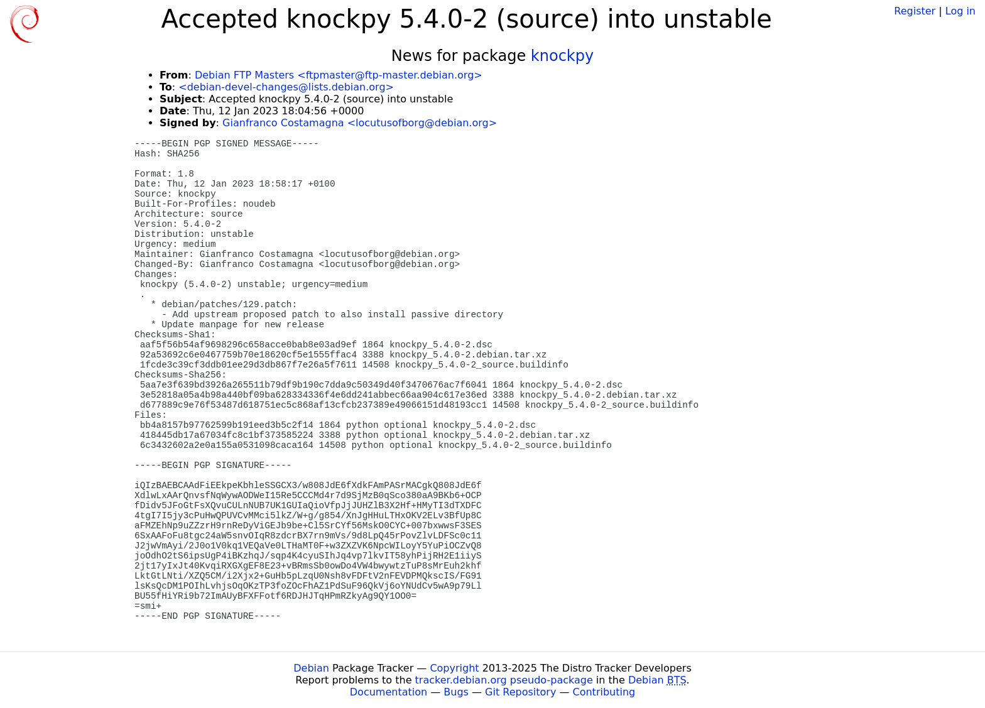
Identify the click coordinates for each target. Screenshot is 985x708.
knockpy (562, 56)
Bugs (456, 692)
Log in (960, 11)
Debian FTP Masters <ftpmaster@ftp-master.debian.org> (338, 75)
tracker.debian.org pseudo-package (504, 680)
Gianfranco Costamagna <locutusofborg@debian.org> (359, 123)
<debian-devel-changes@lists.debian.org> (286, 87)
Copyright (454, 668)
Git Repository (520, 692)
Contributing (604, 692)
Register (914, 11)
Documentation (388, 692)
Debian (311, 668)
